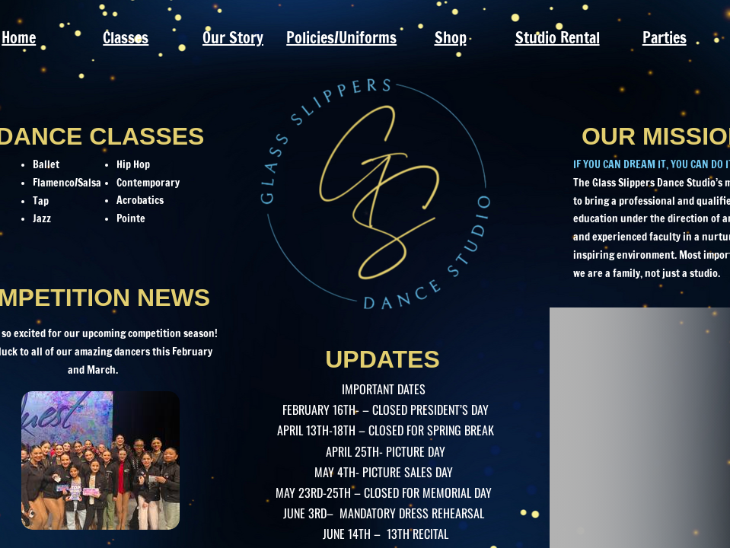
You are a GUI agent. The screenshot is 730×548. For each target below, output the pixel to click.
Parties (664, 38)
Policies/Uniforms (341, 38)
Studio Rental (557, 38)
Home (19, 38)
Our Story (232, 38)
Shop (451, 38)
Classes (125, 38)
